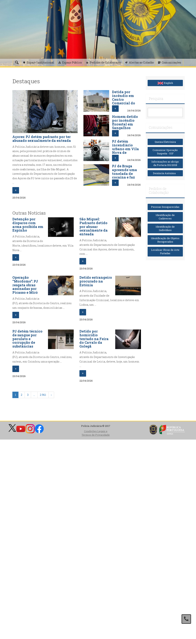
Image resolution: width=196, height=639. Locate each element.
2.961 (43, 395)
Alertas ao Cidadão (141, 62)
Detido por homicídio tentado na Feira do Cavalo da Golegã (94, 338)
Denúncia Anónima (165, 173)
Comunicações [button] (171, 62)
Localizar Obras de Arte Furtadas (165, 251)
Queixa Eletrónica (165, 142)
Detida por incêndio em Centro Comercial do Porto (123, 99)
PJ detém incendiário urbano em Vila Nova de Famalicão (125, 149)
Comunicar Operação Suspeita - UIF (165, 151)
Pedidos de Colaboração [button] (105, 62)
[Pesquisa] (17, 62)
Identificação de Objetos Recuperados (165, 240)
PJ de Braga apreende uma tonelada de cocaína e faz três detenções (124, 173)
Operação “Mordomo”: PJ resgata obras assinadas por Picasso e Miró (25, 285)
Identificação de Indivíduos (165, 228)
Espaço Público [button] (72, 62)
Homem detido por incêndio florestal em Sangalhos (125, 122)
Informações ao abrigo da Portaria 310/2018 (165, 163)
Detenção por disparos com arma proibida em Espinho (27, 225)
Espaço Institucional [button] (40, 62)
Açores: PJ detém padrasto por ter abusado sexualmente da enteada (41, 138)
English (165, 83)
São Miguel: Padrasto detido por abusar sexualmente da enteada (93, 226)
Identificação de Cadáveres (165, 216)
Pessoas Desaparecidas (165, 207)
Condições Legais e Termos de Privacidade (96, 433)
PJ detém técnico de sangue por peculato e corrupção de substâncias (27, 338)
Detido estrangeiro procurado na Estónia (95, 281)
